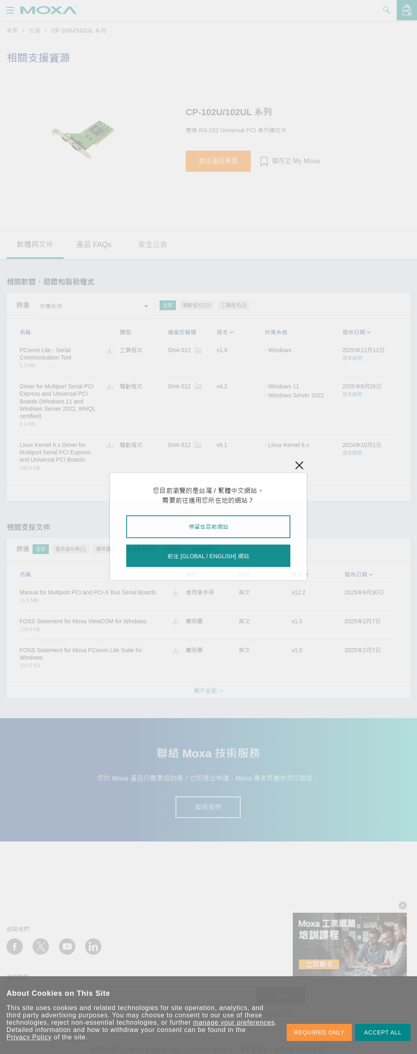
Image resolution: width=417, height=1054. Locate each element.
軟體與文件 (35, 245)
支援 (34, 30)
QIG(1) (174, 549)
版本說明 (352, 358)
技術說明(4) (204, 549)
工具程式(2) (234, 305)
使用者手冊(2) (142, 549)
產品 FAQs (93, 245)
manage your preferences (234, 1022)
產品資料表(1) (70, 549)
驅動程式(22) (197, 305)
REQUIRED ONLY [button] (319, 1032)
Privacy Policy (29, 1037)
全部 (168, 305)
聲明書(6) (106, 549)
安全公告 (152, 245)
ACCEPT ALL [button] (383, 1032)
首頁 (12, 30)
